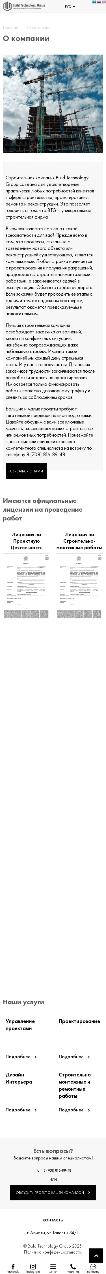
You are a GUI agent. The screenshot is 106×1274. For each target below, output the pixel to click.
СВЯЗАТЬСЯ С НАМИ (26, 471)
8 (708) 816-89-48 (57, 1170)
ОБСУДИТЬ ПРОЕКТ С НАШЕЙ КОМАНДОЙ (53, 1192)
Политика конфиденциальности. (53, 1252)
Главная (10, 27)
